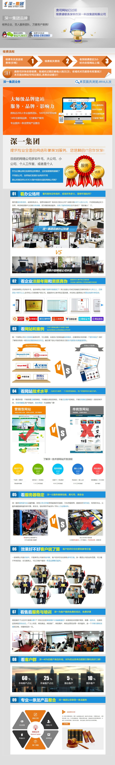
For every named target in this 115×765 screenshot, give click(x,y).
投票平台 (28, 758)
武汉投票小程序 (92, 760)
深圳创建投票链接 (103, 760)
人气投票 (59, 764)
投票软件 (101, 758)
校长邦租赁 (15, 758)
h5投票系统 (89, 762)
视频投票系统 (5, 764)
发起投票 (72, 764)
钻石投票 (44, 758)
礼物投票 (69, 760)
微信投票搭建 (97, 762)
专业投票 (65, 764)
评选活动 (63, 760)
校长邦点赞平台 (6, 758)
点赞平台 (10, 760)
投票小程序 (83, 760)
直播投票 (41, 760)
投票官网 (107, 758)
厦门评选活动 (84, 758)
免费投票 (16, 760)
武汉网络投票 (52, 758)
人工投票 (34, 760)
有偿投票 (47, 760)
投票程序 (78, 764)
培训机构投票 (107, 762)
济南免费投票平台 (15, 764)
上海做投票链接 (6, 762)
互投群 (22, 760)
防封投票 (76, 760)
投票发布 (3, 760)
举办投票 (28, 760)
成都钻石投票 (61, 758)
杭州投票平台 (26, 764)
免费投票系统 (93, 758)
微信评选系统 (36, 758)
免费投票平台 (55, 760)
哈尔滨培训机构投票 (72, 758)
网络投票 (22, 758)
